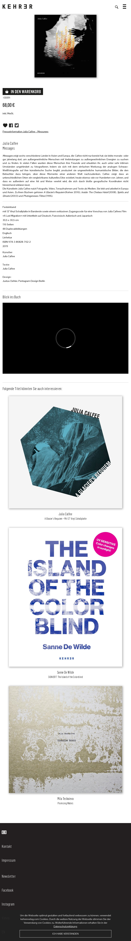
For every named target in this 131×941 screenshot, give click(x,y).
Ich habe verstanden (65, 933)
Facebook (7, 890)
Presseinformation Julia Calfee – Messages (25, 131)
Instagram (8, 904)
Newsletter (9, 876)
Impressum (9, 860)
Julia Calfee (9, 256)
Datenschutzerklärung (65, 926)
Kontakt (7, 846)
